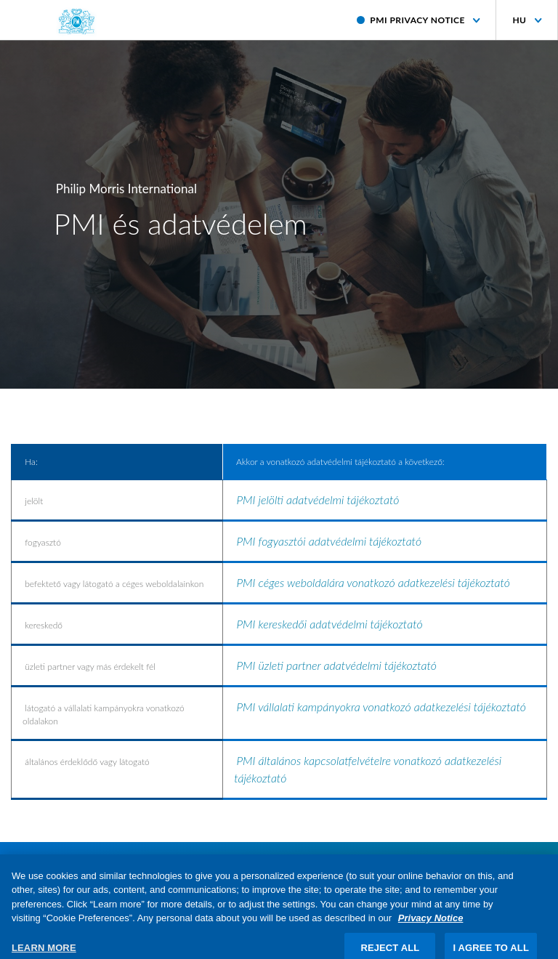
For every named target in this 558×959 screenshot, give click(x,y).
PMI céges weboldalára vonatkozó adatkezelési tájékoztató (373, 582)
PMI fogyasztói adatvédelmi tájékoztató (330, 541)
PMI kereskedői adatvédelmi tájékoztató (330, 624)
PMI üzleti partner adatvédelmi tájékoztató (338, 665)
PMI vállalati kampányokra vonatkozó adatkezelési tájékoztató (380, 706)
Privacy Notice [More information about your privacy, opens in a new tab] (431, 925)
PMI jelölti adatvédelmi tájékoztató (317, 499)
